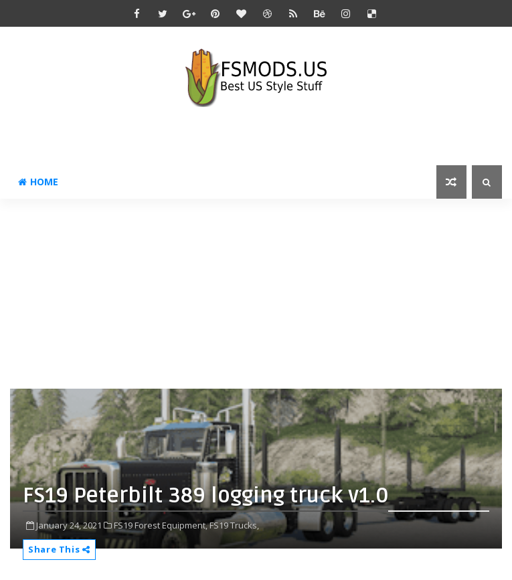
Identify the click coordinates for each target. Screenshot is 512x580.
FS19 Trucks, (234, 525)
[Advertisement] (260, 292)
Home (38, 181)
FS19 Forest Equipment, (160, 525)
